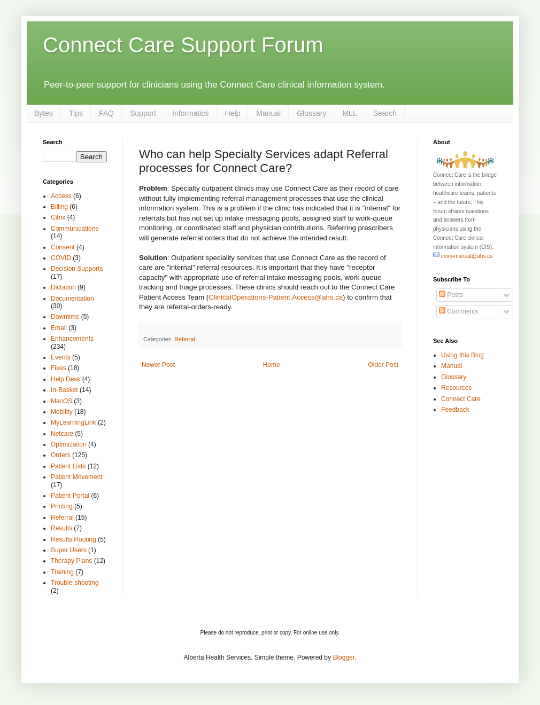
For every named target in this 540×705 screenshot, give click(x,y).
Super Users (69, 550)
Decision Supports (77, 268)
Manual (268, 113)
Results (61, 528)
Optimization (69, 444)
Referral (184, 339)
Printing (62, 506)
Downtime (65, 316)
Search (385, 113)
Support (143, 113)
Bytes (43, 113)
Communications (74, 228)
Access (61, 196)
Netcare (62, 433)
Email (59, 328)
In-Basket (64, 390)
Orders (61, 455)
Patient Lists (68, 466)
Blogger (343, 657)
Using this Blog (462, 355)
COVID (61, 258)
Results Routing (73, 539)
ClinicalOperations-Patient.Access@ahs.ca (276, 297)
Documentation (72, 298)
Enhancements (72, 338)
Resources (456, 387)
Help (232, 113)
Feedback (455, 409)
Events (61, 357)
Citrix (58, 217)
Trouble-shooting (75, 582)
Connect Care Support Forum (183, 45)
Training (62, 572)
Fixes (58, 368)
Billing (59, 206)
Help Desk (65, 379)
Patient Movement (77, 477)
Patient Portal (70, 495)
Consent (63, 247)
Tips (76, 113)
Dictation (63, 287)
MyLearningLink (73, 422)
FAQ (106, 113)
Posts (451, 295)
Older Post (383, 365)
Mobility (62, 412)
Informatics (190, 113)
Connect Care (461, 399)
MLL (349, 113)
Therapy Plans (71, 561)
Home (271, 365)
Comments (458, 311)
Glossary (311, 113)
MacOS (61, 401)
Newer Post (158, 365)
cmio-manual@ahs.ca (463, 256)
